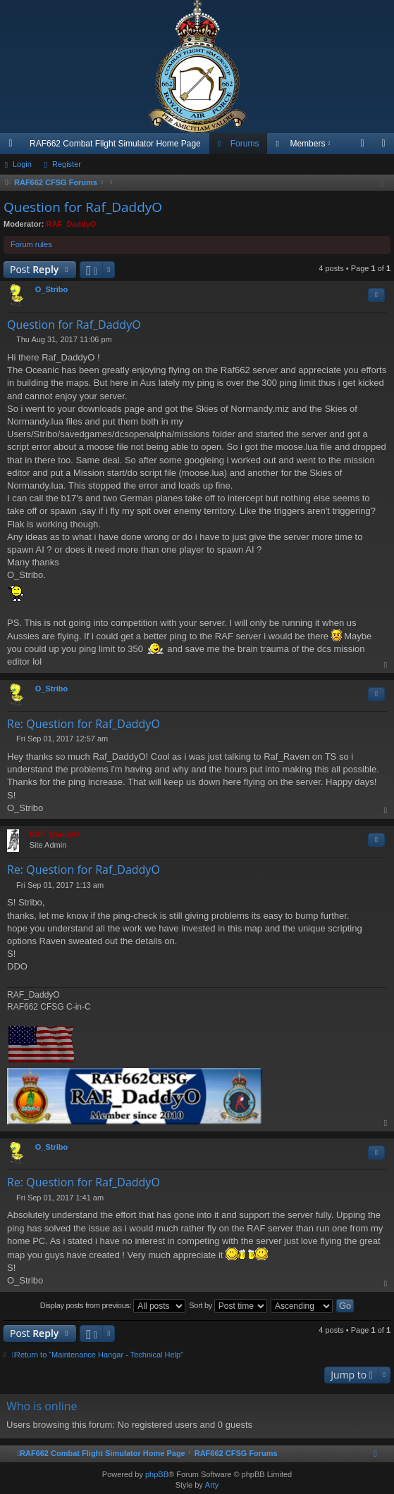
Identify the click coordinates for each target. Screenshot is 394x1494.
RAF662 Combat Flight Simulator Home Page (115, 144)
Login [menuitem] (365, 146)
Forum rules (31, 244)
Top (386, 665)
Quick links (13, 146)
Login (22, 164)
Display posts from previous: (113, 1306)
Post (34, 269)
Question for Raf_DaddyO (83, 207)
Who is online (42, 1406)
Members (307, 144)
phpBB (156, 1474)
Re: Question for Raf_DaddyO (83, 724)
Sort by (228, 1306)
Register (66, 164)
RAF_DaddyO (72, 224)
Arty (212, 1485)
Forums (244, 144)
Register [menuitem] (386, 146)
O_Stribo (51, 289)
